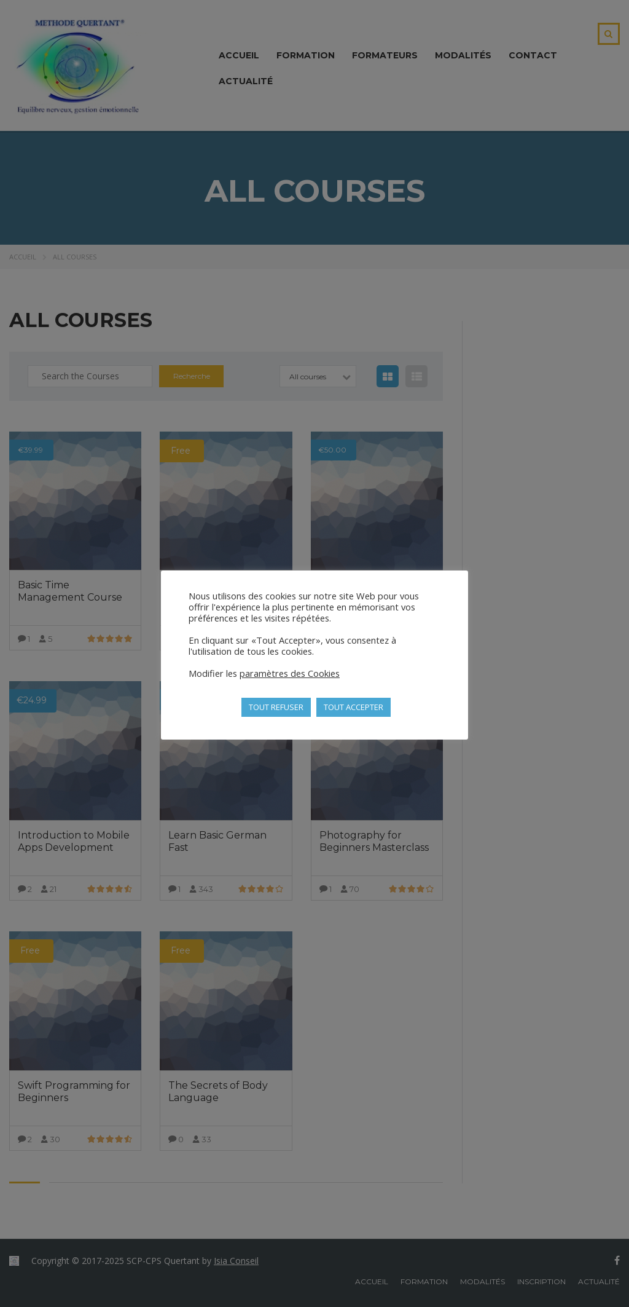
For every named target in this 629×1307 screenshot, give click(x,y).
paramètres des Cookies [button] (290, 673)
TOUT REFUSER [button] (276, 707)
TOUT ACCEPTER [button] (353, 707)
